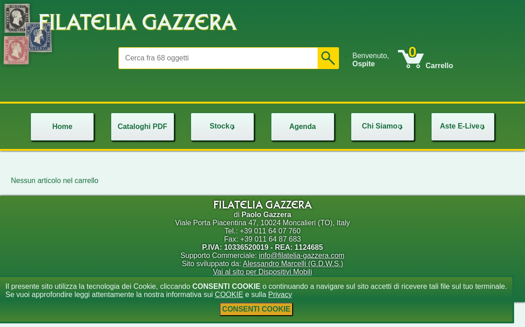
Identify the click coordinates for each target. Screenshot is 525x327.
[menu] (374, 60)
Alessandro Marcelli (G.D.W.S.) (293, 264)
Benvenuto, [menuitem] (370, 60)
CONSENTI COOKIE (256, 309)
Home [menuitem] (62, 126)
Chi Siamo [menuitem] (383, 126)
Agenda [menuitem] (302, 126)
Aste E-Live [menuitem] (463, 126)
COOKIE (229, 294)
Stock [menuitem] (223, 126)
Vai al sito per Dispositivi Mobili (262, 272)
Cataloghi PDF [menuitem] (142, 126)
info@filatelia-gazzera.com (301, 255)
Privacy (280, 294)
